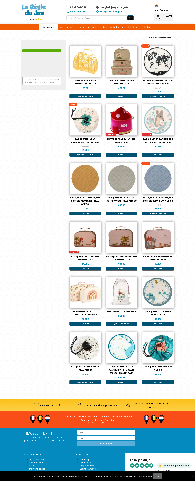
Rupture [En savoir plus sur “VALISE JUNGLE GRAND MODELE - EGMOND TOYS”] (158, 268)
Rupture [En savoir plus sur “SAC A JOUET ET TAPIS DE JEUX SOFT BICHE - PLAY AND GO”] (158, 155)
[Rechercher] (130, 17)
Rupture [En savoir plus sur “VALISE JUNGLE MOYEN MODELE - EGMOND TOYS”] (121, 268)
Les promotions (87, 465)
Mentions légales (37, 468)
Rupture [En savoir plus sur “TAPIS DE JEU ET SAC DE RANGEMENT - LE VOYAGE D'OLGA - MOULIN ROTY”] (121, 382)
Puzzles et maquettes (89, 27)
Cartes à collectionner (114, 27)
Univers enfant (49, 27)
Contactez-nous (36, 462)
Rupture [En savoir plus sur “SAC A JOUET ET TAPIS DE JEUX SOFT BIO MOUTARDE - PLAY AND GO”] (85, 213)
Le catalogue (85, 462)
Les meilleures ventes (89, 468)
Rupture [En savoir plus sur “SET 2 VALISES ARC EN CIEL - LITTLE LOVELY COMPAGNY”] (85, 324)
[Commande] (160, 38)
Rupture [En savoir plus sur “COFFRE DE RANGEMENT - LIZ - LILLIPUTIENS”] (121, 155)
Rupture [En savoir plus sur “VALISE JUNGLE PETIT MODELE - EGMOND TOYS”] (85, 268)
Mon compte (85, 459)
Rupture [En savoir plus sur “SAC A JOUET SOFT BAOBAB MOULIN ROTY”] (158, 324)
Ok (157, 476)
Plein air (149, 27)
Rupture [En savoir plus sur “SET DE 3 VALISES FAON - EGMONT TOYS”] (121, 96)
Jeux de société (68, 27)
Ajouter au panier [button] (85, 96)
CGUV (31, 465)
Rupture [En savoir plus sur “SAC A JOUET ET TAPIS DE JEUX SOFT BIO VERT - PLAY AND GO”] (121, 213)
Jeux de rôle (135, 27)
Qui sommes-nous (37, 459)
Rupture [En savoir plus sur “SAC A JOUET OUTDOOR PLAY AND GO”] (158, 382)
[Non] (192, 476)
